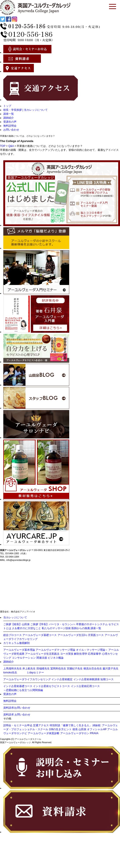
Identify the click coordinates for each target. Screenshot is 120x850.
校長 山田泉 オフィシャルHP (90, 729)
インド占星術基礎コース (17, 686)
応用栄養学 (94, 653)
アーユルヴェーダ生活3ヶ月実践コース (81, 635)
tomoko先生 (10, 672)
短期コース (107, 679)
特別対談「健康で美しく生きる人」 (71, 725)
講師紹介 (8, 117)
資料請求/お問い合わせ (16, 707)
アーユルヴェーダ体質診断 (43, 733)
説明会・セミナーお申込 (17, 725)
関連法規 (41, 657)
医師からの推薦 (80, 628)
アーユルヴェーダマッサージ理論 (55, 649)
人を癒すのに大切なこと (26, 628)
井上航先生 (29, 668)
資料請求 (8, 714)
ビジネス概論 (56, 657)
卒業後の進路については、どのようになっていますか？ (27, 136)
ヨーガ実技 (66, 653)
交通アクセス (41, 725)
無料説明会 (9, 125)
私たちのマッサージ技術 (56, 628)
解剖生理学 (80, 653)
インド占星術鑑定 (62, 679)
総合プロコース (12, 635)
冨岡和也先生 (58, 668)
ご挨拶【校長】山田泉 (16, 624)
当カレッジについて (15, 617)
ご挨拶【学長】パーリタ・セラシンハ (52, 624)
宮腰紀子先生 (75, 668)
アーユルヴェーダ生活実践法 (42, 653)
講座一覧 (8, 113)
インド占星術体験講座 (86, 679)
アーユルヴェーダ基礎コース (39, 635)
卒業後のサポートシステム (92, 624)
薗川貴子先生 (110, 668)
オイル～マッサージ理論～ (92, 649)
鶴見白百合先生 (93, 668)
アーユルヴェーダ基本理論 (19, 649)
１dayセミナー (35, 672)
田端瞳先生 (43, 668)
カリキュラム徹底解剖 (16, 643)
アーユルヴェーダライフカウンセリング (27, 679)
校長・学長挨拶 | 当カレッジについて (25, 109)
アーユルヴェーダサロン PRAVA (79, 733)
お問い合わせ (11, 129)
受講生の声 (9, 121)
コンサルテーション (24, 657)
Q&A (11, 146)
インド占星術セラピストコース (51, 686)
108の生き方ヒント (60, 729)
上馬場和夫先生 (12, 668)
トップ (7, 105)
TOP (2, 146)
